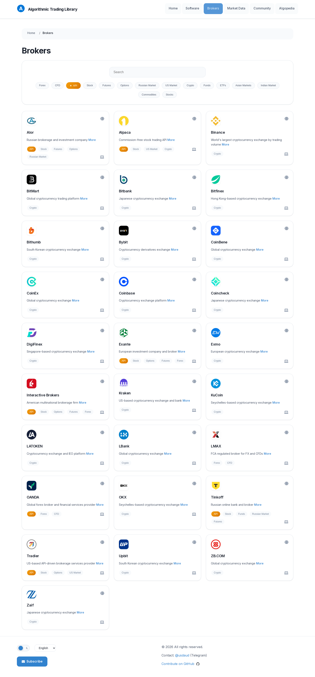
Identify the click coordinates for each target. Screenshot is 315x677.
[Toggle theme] (23, 647)
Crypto (209, 83)
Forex (41, 83)
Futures (114, 83)
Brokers (226, 8)
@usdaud (182, 655)
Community (268, 8)
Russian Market (160, 83)
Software (209, 8)
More (92, 139)
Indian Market (134, 93)
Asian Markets (269, 83)
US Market (187, 83)
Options (134, 83)
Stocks (185, 93)
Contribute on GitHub (180, 663)
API (78, 83)
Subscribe (32, 661)
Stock (94, 83)
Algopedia (288, 8)
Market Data (246, 8)
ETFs (245, 83)
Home (193, 8)
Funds (227, 83)
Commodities (162, 93)
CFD (58, 83)
